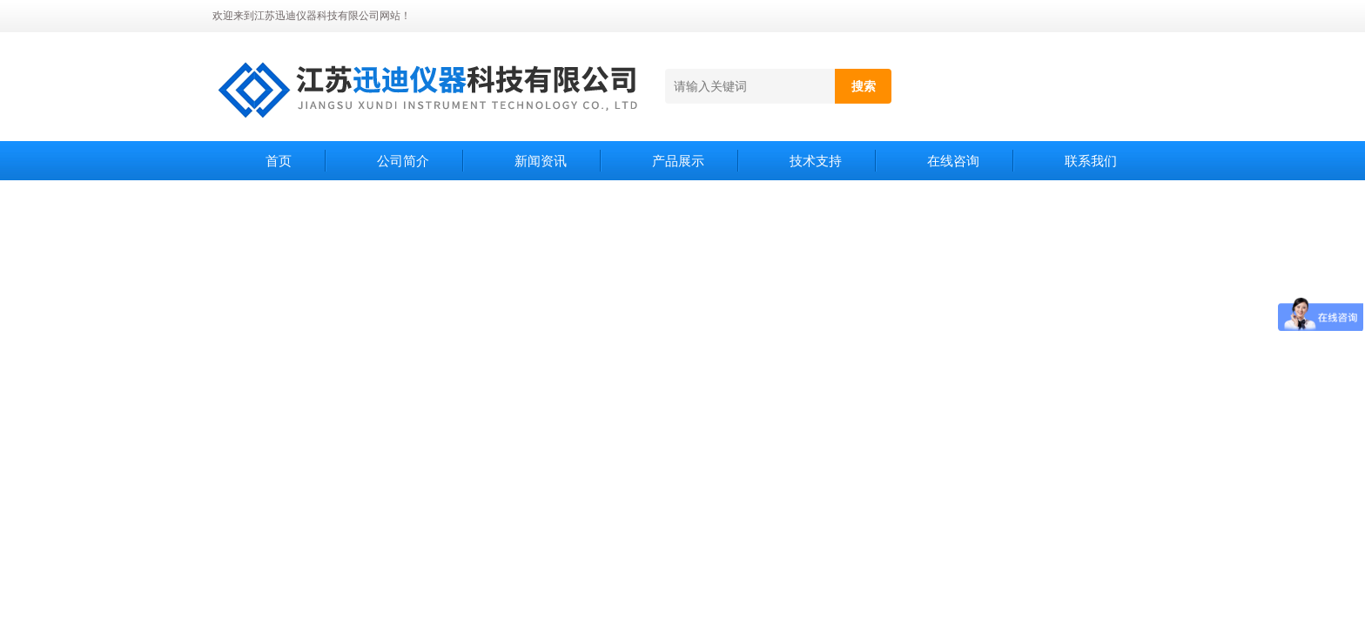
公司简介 (403, 160)
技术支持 (816, 160)
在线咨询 (953, 160)
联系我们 (1091, 160)
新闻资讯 (540, 160)
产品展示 (678, 160)
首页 (279, 160)
